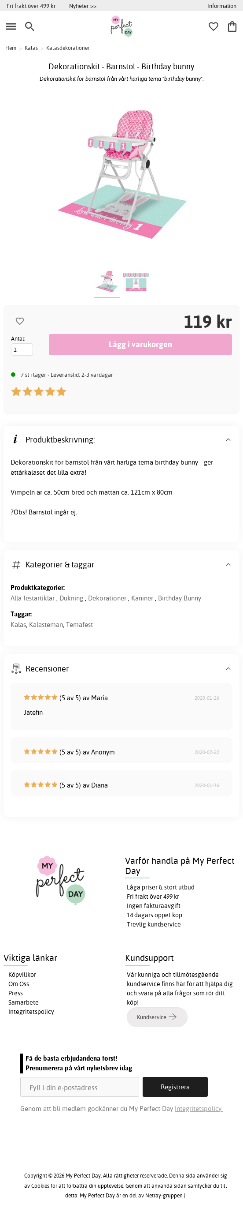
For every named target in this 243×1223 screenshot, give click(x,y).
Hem (10, 48)
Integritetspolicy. (199, 1108)
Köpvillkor (22, 975)
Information (221, 5)
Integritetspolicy (31, 1012)
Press (15, 993)
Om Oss (18, 984)
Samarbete (23, 1002)
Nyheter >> (82, 5)
